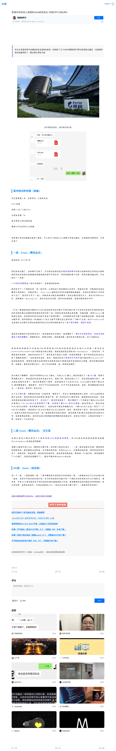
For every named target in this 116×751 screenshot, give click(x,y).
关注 (98, 18)
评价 (99, 600)
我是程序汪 (21, 18)
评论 (58, 572)
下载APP (107, 4)
